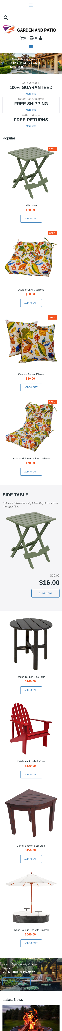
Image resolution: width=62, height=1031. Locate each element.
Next (59, 63)
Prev (3, 63)
